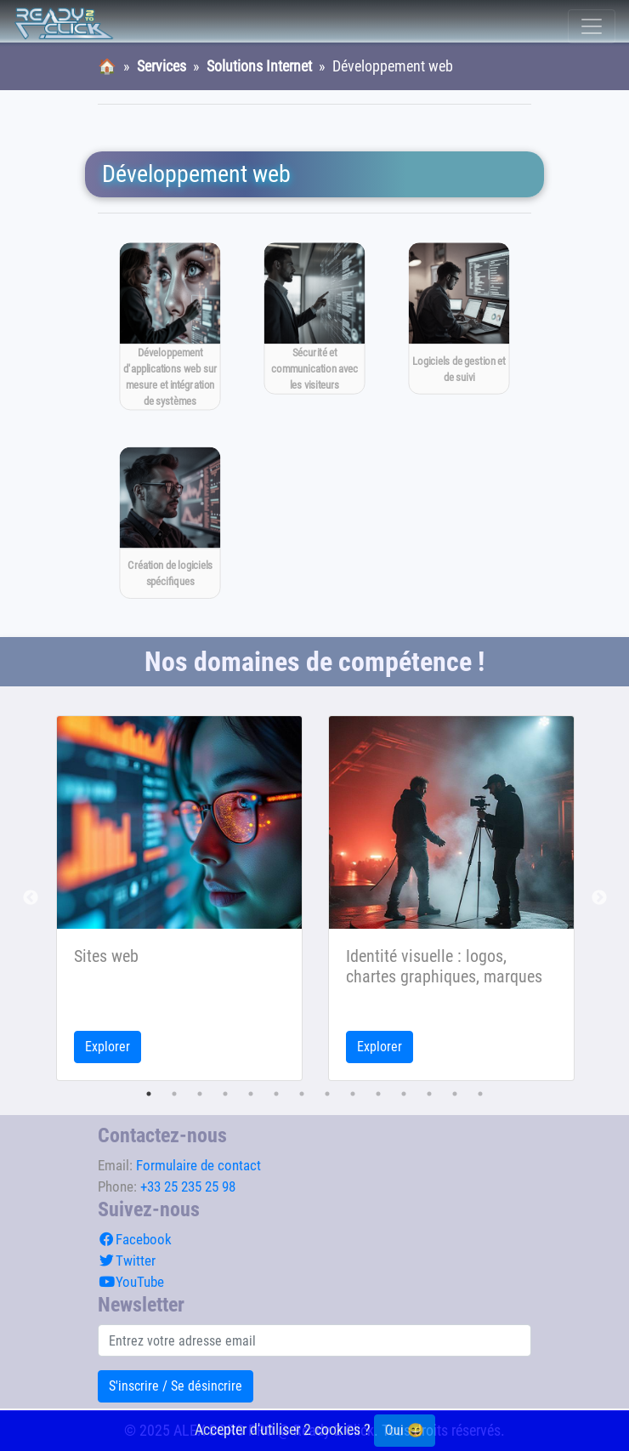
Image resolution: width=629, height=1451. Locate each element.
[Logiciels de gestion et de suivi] (459, 318)
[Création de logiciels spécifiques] (170, 523)
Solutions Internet (259, 66)
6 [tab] (276, 1093)
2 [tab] (174, 1093)
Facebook (135, 1239)
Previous (30, 898)
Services (161, 66)
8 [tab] (327, 1093)
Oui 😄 (404, 1430)
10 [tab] (378, 1093)
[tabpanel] (179, 898)
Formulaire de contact (198, 1165)
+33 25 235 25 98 (187, 1186)
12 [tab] (429, 1093)
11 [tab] (403, 1093)
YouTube (131, 1281)
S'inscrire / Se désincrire (175, 1386)
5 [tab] (250, 1093)
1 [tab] (148, 1093)
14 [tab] (480, 1093)
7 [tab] (301, 1093)
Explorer (107, 1046)
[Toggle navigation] (591, 26)
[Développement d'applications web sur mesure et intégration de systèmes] (170, 326)
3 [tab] (199, 1093)
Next (599, 898)
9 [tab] (352, 1093)
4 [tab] (225, 1093)
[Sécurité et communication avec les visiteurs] (315, 318)
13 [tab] (454, 1093)
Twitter (127, 1260)
